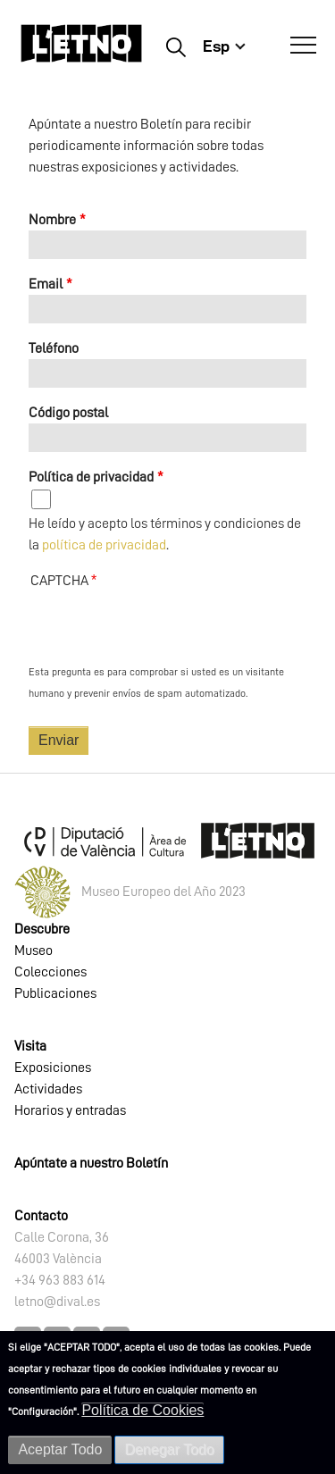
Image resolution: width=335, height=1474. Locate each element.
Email (46, 284)
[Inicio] (81, 51)
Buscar (175, 46)
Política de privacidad (91, 477)
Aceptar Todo (60, 1449)
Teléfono (54, 348)
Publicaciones (55, 993)
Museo (33, 950)
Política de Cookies (142, 1410)
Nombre (52, 220)
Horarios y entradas (70, 1110)
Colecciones (50, 972)
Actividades (48, 1089)
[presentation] (164, 626)
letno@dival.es (57, 1301)
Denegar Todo (169, 1449)
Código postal (68, 413)
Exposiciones (52, 1067)
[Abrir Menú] (303, 45)
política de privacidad (104, 545)
